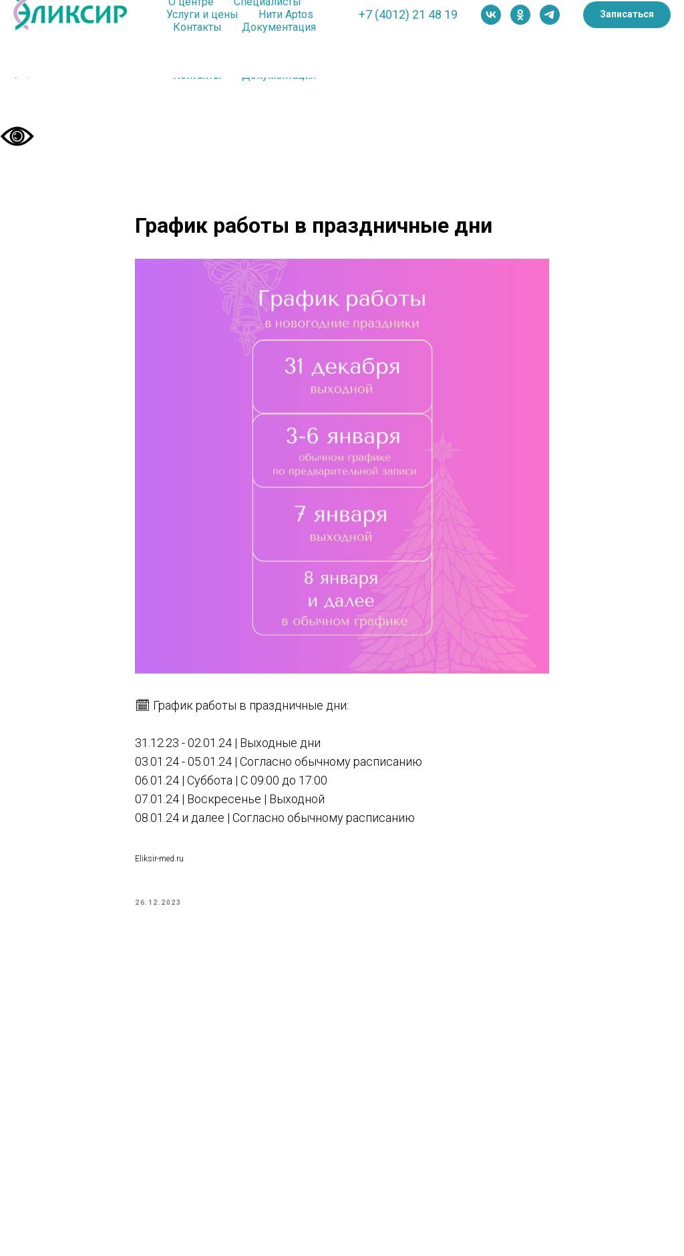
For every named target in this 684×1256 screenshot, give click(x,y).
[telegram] (550, 15)
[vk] (491, 15)
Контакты (197, 27)
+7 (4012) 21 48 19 (408, 14)
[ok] (520, 15)
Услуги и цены (202, 14)
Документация (279, 27)
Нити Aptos (286, 14)
